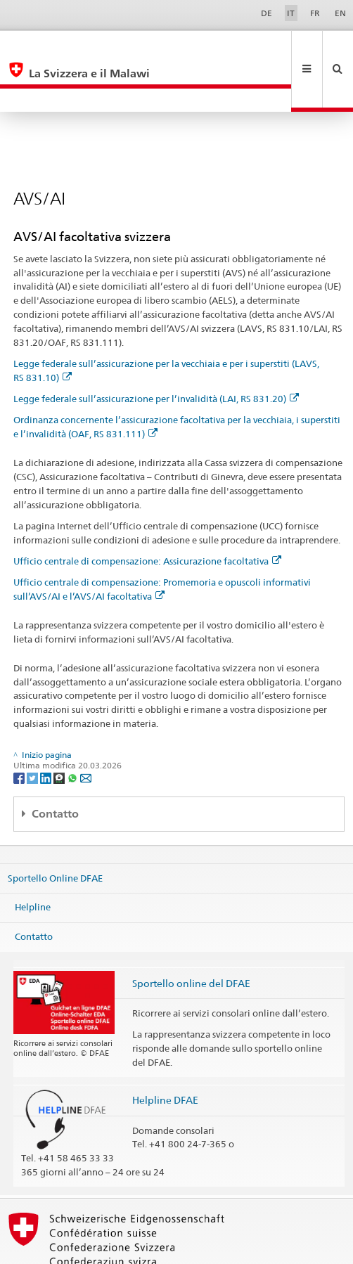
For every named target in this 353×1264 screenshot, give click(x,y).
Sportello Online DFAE (55, 831)
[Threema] (60, 730)
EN (340, 13)
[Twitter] (33, 730)
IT (291, 13)
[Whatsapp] (73, 730)
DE (266, 13)
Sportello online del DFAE (191, 936)
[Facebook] (20, 730)
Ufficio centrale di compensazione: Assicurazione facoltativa (147, 514)
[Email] (85, 730)
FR (315, 13)
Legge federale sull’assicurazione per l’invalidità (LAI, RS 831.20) (156, 351)
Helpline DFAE (165, 1053)
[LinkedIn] (46, 730)
